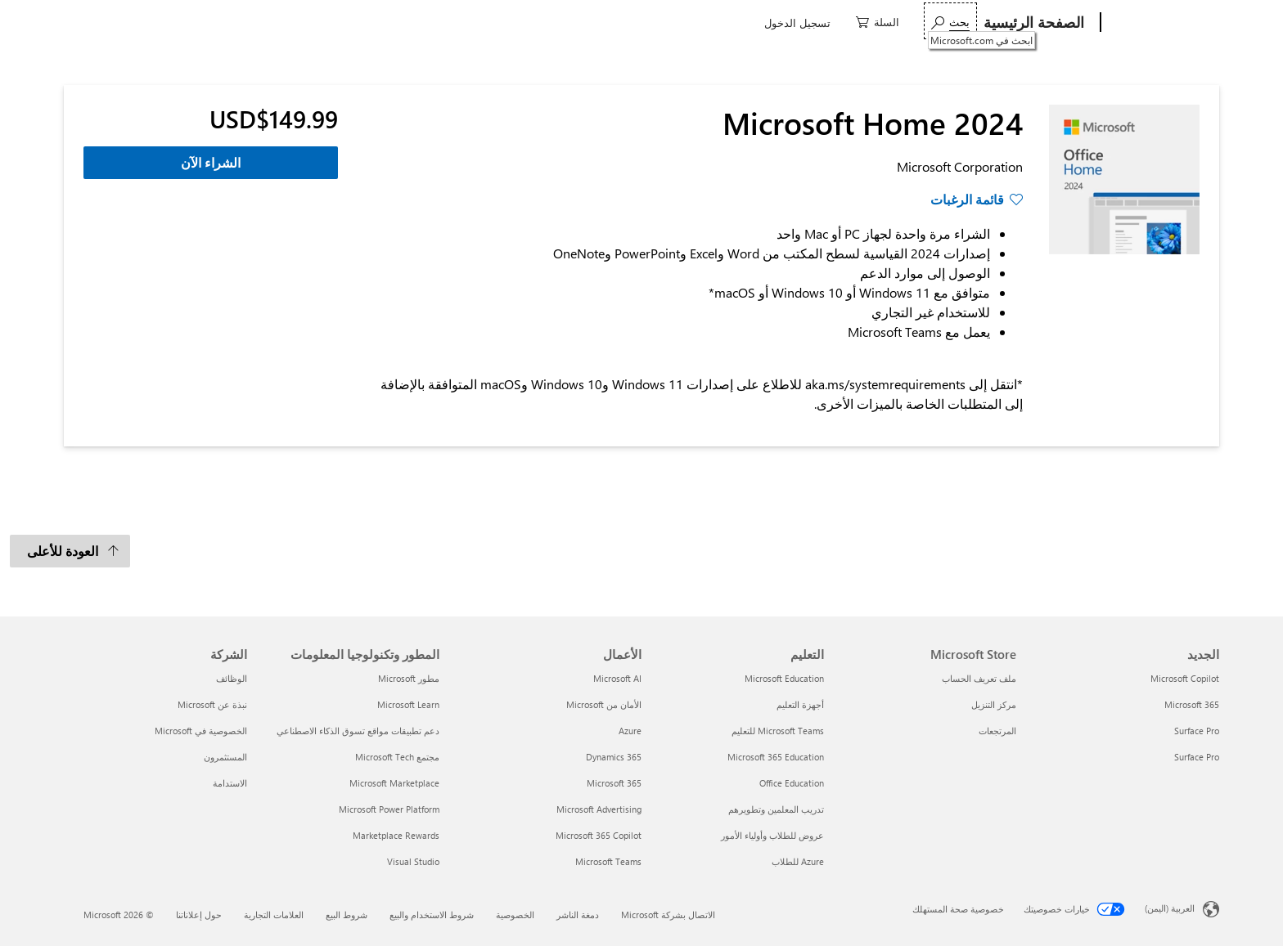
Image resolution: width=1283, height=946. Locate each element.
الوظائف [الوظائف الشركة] (231, 678)
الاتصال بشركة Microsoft (668, 914)
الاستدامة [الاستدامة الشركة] (230, 783)
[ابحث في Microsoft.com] (254, 20)
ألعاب (850, 22)
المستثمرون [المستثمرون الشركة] (225, 757)
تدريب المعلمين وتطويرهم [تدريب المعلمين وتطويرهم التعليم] (776, 809)
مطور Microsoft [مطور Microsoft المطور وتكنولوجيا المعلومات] (408, 678)
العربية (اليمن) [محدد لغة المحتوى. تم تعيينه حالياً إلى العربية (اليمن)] (1170, 908)
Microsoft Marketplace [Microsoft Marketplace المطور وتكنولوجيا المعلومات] (394, 783)
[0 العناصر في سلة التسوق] (181, 21)
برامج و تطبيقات (930, 22)
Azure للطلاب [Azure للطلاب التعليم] (798, 861)
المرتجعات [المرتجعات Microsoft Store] (997, 730)
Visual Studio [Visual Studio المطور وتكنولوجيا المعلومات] (413, 861)
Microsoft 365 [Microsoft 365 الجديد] (1191, 704)
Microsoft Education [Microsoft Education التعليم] (784, 678)
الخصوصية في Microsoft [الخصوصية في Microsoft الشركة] (201, 730)
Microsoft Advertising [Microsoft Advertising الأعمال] (599, 809)
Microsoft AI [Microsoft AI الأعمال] (617, 678)
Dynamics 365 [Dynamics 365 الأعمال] (614, 757)
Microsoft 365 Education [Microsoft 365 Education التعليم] (775, 757)
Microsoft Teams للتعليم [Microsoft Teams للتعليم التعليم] (778, 730)
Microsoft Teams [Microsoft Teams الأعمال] (608, 861)
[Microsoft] (1163, 23)
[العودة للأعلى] (70, 551)
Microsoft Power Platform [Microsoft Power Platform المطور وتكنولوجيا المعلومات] (389, 809)
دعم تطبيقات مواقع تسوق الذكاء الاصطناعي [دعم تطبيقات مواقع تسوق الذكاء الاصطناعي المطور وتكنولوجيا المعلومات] (358, 730)
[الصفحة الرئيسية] (1035, 23)
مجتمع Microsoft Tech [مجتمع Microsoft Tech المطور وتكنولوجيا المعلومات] (397, 757)
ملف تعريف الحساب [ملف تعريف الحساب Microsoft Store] (979, 678)
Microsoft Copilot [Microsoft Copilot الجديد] (1184, 678)
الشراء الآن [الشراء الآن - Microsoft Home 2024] (211, 162)
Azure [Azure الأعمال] (630, 730)
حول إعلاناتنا (199, 914)
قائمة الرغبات (967, 199)
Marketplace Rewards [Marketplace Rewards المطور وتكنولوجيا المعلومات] (396, 835)
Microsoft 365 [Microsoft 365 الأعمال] (614, 783)
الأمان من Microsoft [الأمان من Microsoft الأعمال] (604, 704)
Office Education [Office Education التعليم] (791, 783)
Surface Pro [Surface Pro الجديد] (1196, 730)
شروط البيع (346, 914)
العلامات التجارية (274, 914)
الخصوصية (515, 914)
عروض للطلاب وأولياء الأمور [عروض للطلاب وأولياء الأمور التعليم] (772, 835)
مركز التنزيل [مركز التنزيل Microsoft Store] (993, 704)
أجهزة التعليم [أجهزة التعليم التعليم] (800, 704)
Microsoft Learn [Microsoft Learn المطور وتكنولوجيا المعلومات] (408, 704)
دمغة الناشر (577, 914)
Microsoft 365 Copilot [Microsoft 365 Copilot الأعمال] (599, 835)
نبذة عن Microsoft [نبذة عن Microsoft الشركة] (212, 704)
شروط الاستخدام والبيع (431, 914)
